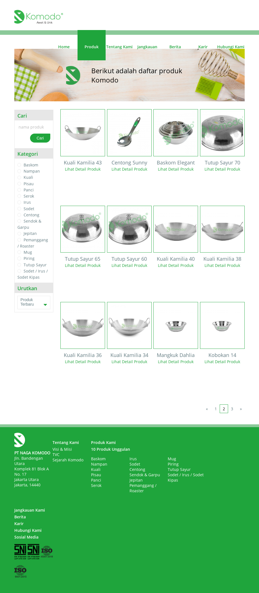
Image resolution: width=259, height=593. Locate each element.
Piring (29, 258)
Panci (29, 190)
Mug (28, 252)
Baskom (31, 165)
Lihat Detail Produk (83, 169)
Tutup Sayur (35, 264)
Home (64, 46)
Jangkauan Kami (29, 510)
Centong (31, 214)
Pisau (29, 183)
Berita (175, 46)
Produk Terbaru (34, 302)
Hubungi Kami (230, 46)
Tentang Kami (119, 46)
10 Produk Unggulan (110, 449)
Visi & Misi (62, 449)
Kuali (28, 177)
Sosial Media (26, 537)
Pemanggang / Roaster (143, 488)
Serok (29, 196)
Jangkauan (147, 46)
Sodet (29, 208)
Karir (203, 46)
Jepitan (30, 233)
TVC (56, 454)
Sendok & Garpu (145, 474)
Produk (92, 46)
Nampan (32, 171)
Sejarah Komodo (68, 460)
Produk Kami (103, 442)
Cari (40, 138)
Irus (27, 202)
